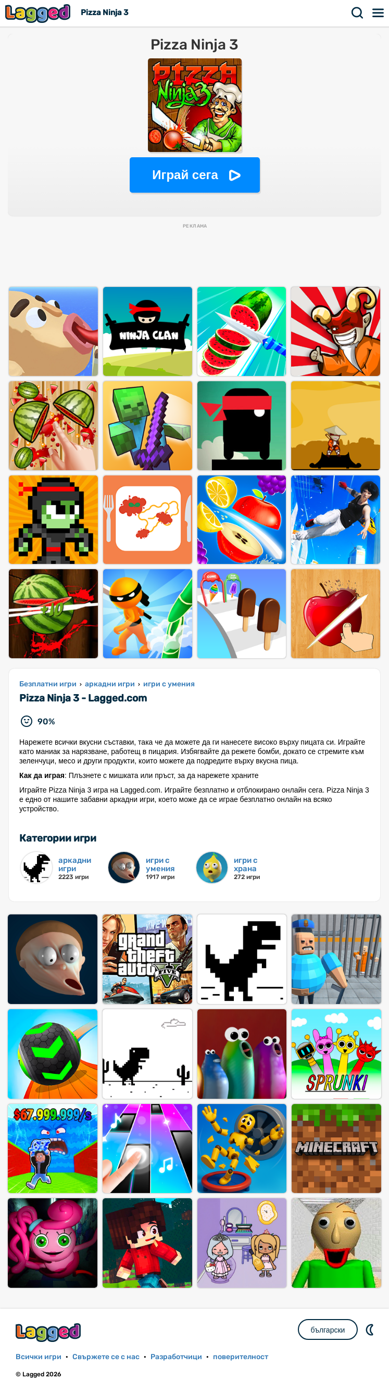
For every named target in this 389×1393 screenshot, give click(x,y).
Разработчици (176, 1356)
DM (370, 1329)
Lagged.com (49, 1332)
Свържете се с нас (106, 1356)
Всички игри (38, 1356)
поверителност (240, 1356)
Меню (378, 13)
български (328, 1330)
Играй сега (185, 175)
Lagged (39, 13)
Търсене (357, 13)
